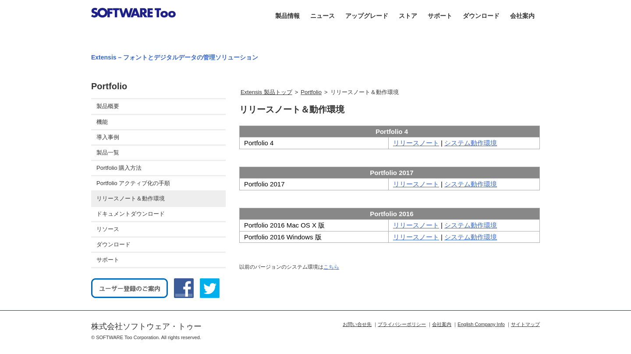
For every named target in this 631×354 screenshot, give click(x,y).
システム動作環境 (470, 143)
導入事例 (107, 137)
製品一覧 (107, 152)
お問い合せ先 (357, 324)
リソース (107, 229)
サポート (440, 15)
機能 (102, 122)
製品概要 (107, 106)
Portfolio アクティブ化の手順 (133, 183)
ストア (408, 15)
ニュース (322, 15)
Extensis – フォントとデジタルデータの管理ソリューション (174, 57)
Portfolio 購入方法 (119, 168)
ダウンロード (481, 15)
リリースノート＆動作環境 (130, 198)
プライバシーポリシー (402, 324)
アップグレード (366, 15)
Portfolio (311, 92)
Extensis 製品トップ (266, 92)
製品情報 (287, 15)
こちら (331, 267)
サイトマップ (525, 324)
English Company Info (481, 324)
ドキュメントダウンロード (130, 213)
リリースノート (416, 143)
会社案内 (522, 15)
